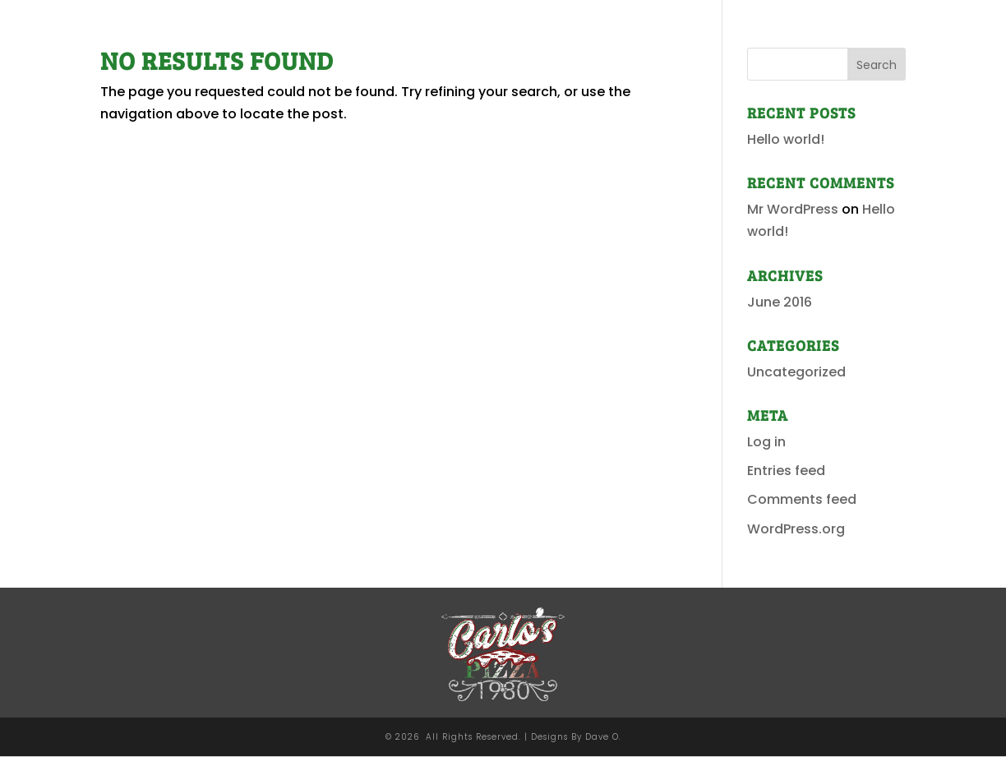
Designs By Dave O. (576, 737)
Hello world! (785, 139)
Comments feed (801, 499)
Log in (766, 441)
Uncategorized (796, 371)
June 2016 (779, 302)
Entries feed (786, 470)
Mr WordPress (792, 209)
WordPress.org (796, 528)
